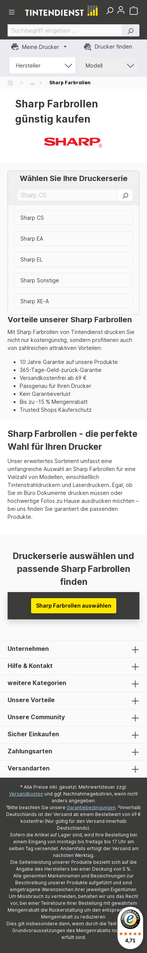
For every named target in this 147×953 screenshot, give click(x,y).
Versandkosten (26, 794)
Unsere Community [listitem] (73, 717)
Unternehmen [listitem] (73, 649)
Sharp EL (31, 259)
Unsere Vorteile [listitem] (73, 700)
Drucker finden (107, 47)
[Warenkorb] (134, 10)
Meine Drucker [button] (35, 47)
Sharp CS (32, 217)
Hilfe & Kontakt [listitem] (73, 666)
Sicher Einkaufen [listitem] (73, 734)
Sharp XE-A (34, 301)
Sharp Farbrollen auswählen (73, 605)
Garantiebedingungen (91, 807)
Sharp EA (31, 238)
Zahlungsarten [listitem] (73, 752)
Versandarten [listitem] (73, 769)
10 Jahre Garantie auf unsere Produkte (69, 362)
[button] (130, 30)
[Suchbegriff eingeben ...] (65, 30)
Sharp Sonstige (39, 280)
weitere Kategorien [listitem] (73, 683)
